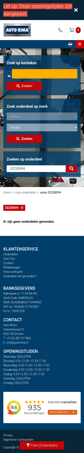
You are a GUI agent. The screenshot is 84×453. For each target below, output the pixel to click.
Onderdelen (10, 254)
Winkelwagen (11, 267)
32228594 (14, 207)
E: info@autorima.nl (15, 342)
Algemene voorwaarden (18, 439)
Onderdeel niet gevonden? (19, 276)
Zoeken (24, 86)
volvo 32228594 (50, 192)
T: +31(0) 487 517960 (17, 338)
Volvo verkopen (13, 271)
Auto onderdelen (25, 192)
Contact (8, 263)
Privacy (8, 435)
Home (7, 192)
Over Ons (9, 258)
